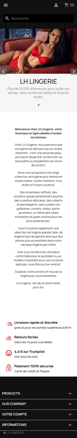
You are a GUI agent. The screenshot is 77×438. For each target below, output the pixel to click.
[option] (38, 68)
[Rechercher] (38, 18)
